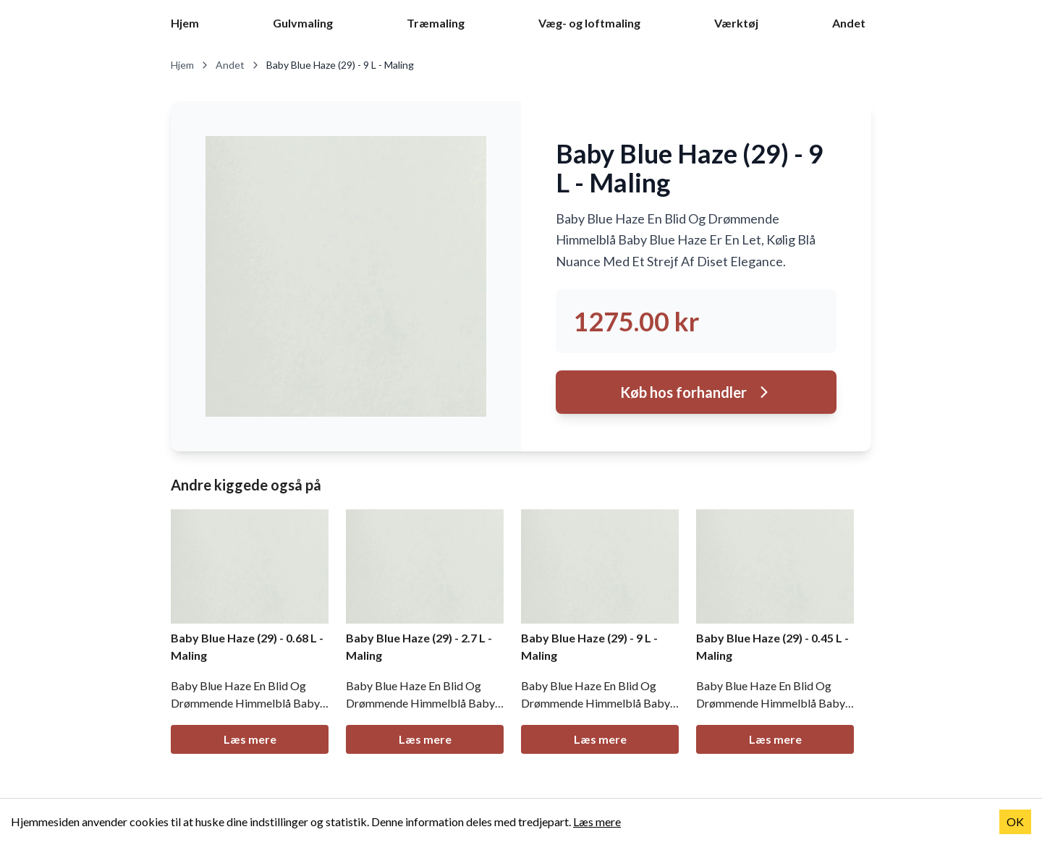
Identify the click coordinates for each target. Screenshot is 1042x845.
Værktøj (736, 23)
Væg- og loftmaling (589, 23)
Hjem (185, 23)
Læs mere (250, 739)
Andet (848, 23)
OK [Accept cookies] (1015, 821)
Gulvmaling (303, 23)
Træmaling (436, 23)
